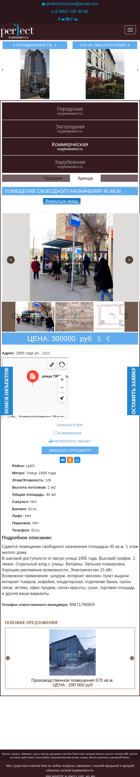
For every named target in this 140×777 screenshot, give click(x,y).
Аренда (85, 178)
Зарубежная (70, 164)
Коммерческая (70, 146)
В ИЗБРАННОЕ (70, 433)
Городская (70, 111)
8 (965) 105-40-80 (71, 11)
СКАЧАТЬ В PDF (70, 425)
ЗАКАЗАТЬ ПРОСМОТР (70, 450)
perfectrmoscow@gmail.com (72, 4)
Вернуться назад (62, 201)
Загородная (70, 129)
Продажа (53, 178)
